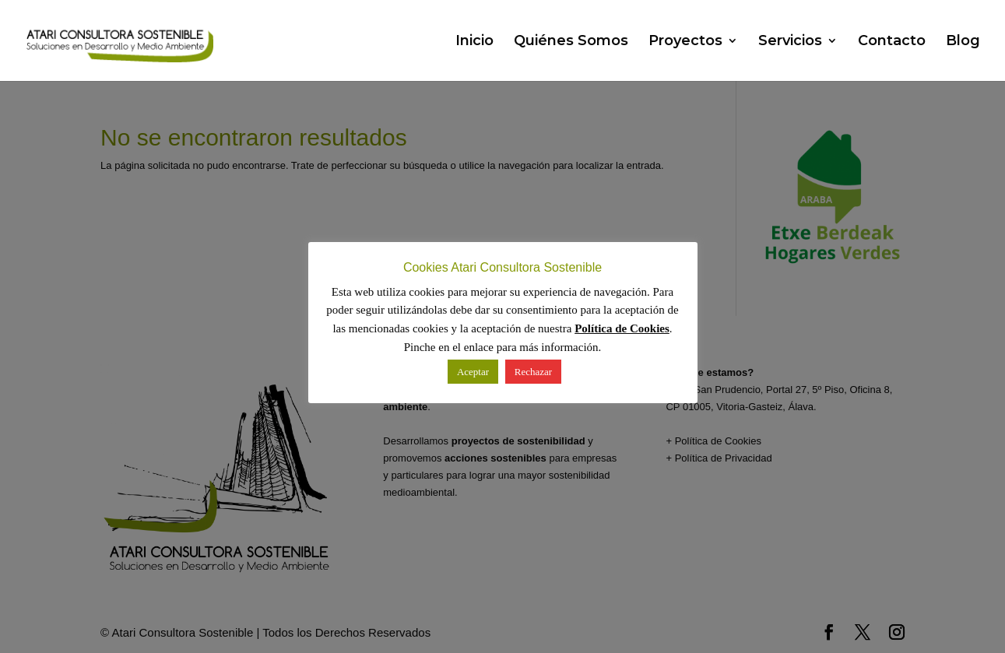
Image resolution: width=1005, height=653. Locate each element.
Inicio (474, 42)
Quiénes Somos (571, 42)
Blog (963, 42)
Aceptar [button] (473, 371)
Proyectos (685, 42)
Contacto (892, 42)
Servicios (790, 42)
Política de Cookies (622, 328)
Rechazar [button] (533, 371)
